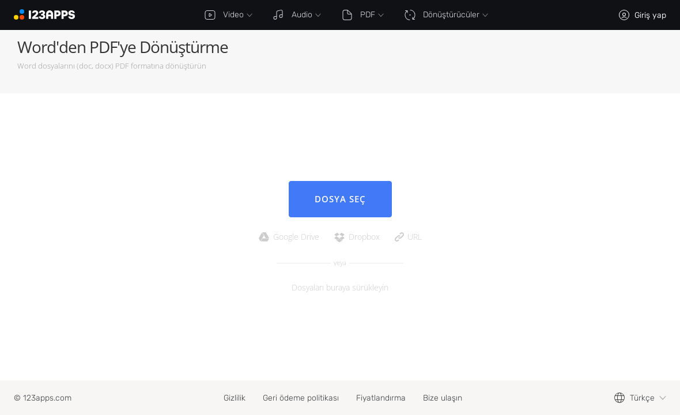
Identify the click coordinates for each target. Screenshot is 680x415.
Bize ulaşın (442, 398)
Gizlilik (234, 398)
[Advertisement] (528, 62)
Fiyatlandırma (381, 398)
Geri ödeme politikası (301, 398)
